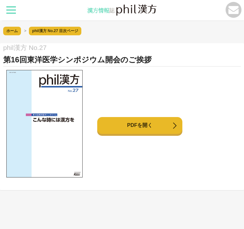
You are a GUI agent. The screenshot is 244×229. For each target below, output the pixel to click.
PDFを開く (139, 125)
